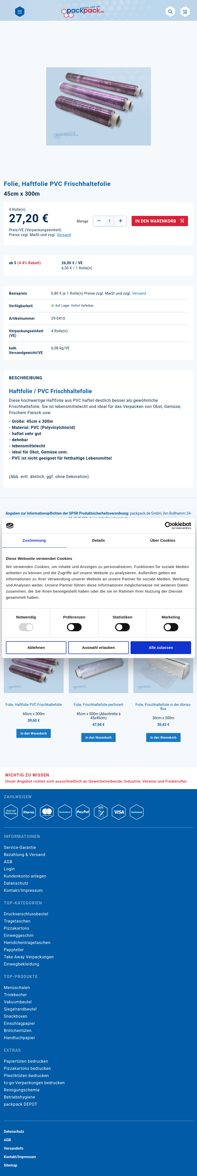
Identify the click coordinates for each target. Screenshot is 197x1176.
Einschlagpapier (19, 1023)
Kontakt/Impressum (23, 890)
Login (9, 869)
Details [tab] (98, 540)
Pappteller (14, 949)
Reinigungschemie (22, 1090)
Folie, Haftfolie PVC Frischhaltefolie (33, 705)
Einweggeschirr (19, 935)
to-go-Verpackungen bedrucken (34, 1082)
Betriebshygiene (19, 1097)
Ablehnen (36, 647)
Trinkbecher (15, 994)
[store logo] (82, 11)
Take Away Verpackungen (29, 957)
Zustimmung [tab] (34, 540)
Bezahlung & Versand (24, 854)
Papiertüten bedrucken (26, 1061)
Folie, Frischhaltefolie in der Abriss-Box (163, 707)
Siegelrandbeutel (20, 1009)
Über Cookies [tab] (162, 540)
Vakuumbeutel (18, 1002)
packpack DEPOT (20, 1104)
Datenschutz (16, 883)
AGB (8, 861)
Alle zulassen (161, 647)
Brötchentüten (18, 1030)
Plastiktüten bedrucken (26, 1075)
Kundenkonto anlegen (25, 876)
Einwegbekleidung (21, 964)
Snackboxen (15, 1016)
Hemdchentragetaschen (27, 942)
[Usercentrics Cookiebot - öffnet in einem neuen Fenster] (168, 525)
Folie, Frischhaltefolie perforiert (98, 705)
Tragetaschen (17, 921)
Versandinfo (13, 1148)
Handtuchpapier (19, 1037)
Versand (64, 235)
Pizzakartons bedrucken (27, 1068)
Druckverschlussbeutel (26, 914)
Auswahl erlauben (98, 647)
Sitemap (10, 1165)
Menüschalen (17, 987)
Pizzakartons (16, 928)
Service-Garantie (20, 847)
